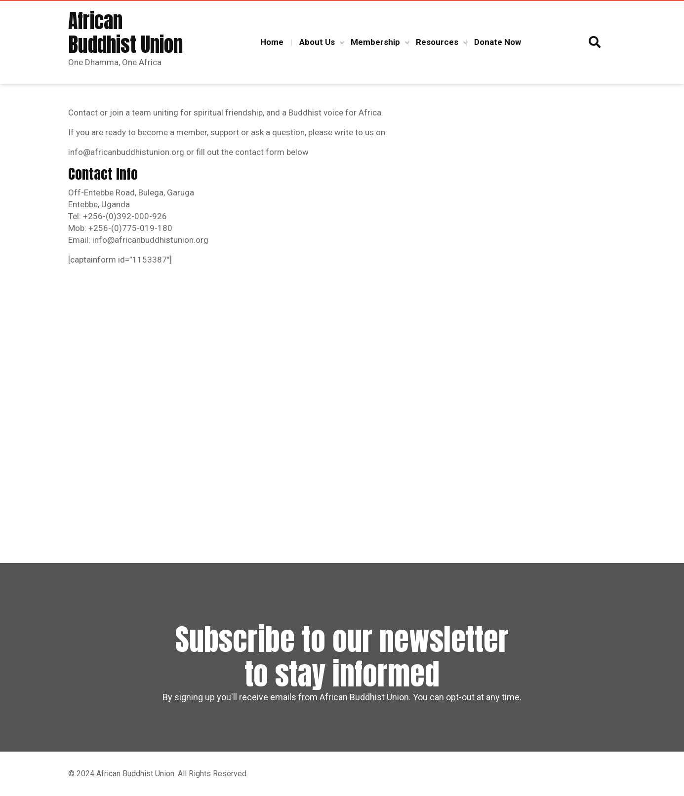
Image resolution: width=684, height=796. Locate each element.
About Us (317, 42)
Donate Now (497, 42)
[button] (595, 42)
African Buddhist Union (125, 32)
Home (271, 42)
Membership (375, 42)
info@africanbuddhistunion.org (126, 152)
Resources (437, 42)
